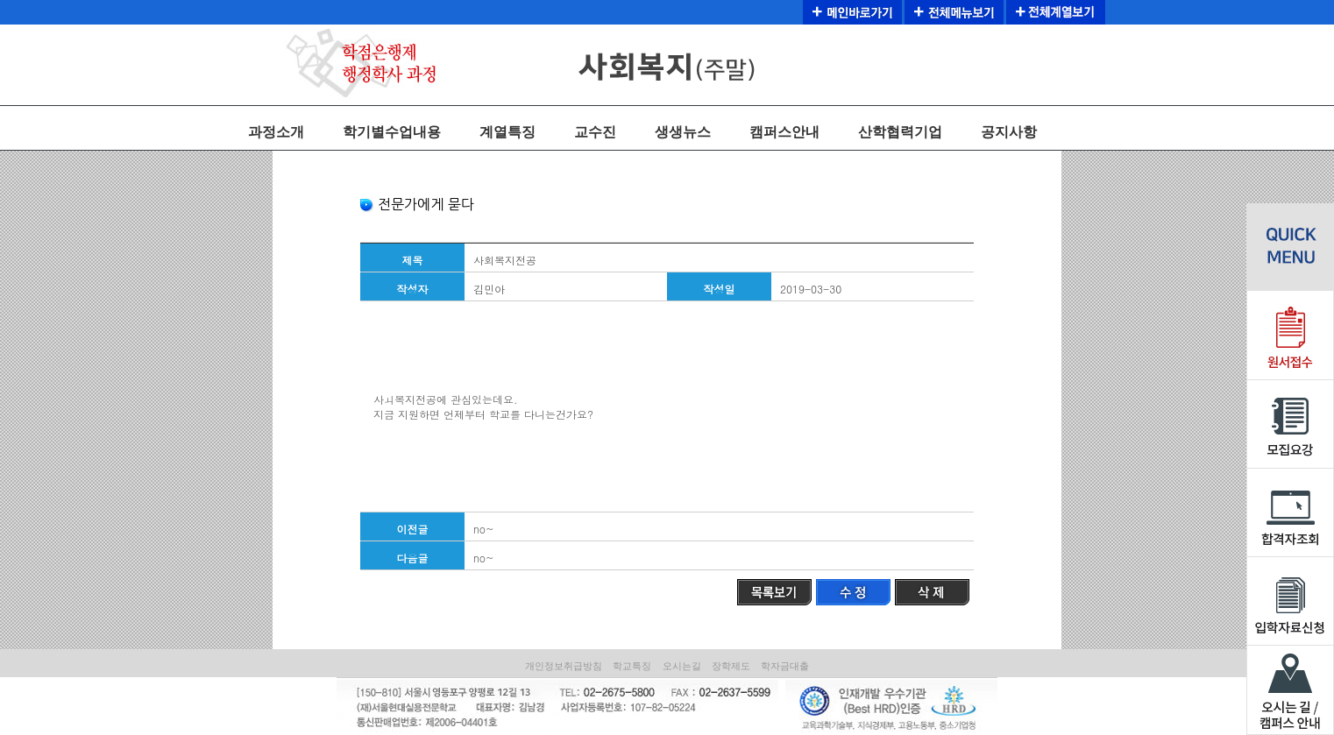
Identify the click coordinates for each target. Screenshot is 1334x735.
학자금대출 (785, 666)
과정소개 (276, 131)
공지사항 (1009, 131)
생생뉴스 (683, 131)
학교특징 (632, 666)
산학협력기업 (900, 131)
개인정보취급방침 (563, 666)
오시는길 (682, 666)
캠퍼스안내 (784, 131)
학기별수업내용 (392, 131)
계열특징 (507, 131)
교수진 (595, 131)
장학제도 (731, 666)
